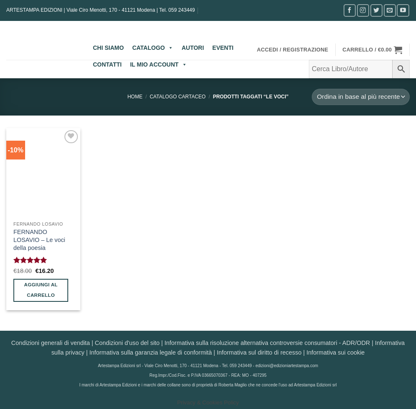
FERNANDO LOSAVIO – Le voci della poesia (39, 240)
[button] (293, 49)
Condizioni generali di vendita (50, 343)
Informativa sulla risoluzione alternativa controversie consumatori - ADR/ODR (267, 343)
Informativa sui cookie (335, 352)
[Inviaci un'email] (390, 10)
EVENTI (223, 47)
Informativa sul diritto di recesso (259, 352)
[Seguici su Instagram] (363, 10)
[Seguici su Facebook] (350, 10)
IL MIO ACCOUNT (158, 64)
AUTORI (193, 47)
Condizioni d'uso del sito (127, 343)
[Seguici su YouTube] (403, 10)
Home (134, 97)
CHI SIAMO (108, 47)
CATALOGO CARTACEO (178, 97)
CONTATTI (107, 64)
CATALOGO (152, 47)
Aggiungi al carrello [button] (41, 290)
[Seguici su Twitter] (376, 10)
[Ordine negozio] (361, 97)
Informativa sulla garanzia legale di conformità (151, 352)
